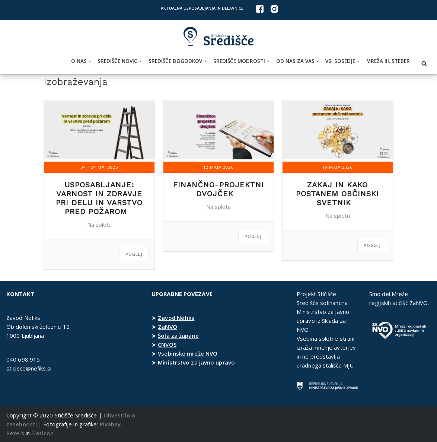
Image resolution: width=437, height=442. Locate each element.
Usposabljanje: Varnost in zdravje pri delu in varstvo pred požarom (99, 198)
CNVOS (167, 344)
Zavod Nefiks (176, 317)
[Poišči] (424, 63)
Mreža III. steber (388, 61)
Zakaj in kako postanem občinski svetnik (337, 193)
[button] (90, 61)
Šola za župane (178, 335)
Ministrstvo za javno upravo (196, 362)
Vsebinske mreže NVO (187, 353)
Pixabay (110, 424)
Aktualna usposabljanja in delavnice (202, 8)
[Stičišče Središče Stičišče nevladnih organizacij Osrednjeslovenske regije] (218, 37)
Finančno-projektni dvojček (218, 189)
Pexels (15, 433)
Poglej (134, 254)
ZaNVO (167, 326)
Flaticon (42, 433)
